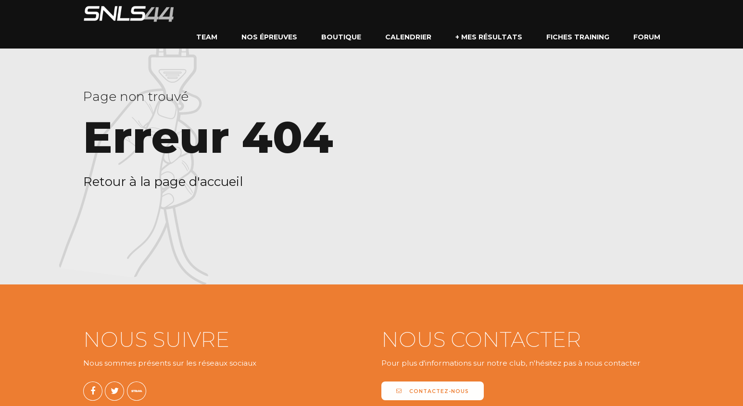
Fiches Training (577, 37)
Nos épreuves (269, 37)
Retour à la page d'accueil (163, 181)
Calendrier (408, 37)
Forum (646, 37)
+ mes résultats (488, 37)
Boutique (341, 37)
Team (206, 37)
